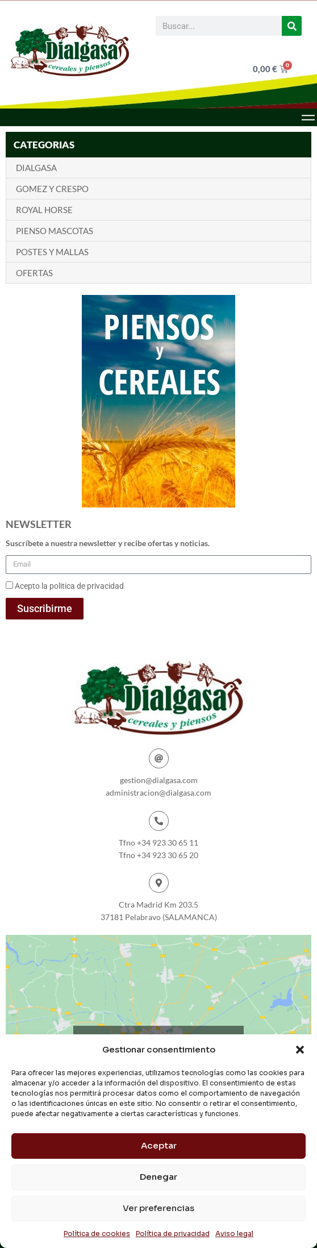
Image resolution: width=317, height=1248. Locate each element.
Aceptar (159, 1145)
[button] (300, 1049)
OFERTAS (34, 273)
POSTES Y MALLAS (52, 252)
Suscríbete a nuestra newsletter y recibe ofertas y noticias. (108, 543)
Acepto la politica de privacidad (69, 585)
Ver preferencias (158, 1208)
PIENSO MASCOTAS (54, 231)
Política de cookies (97, 1233)
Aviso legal (234, 1233)
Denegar (158, 1176)
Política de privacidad (173, 1233)
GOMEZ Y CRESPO (52, 189)
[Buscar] (292, 26)
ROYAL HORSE (44, 210)
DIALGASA (36, 168)
